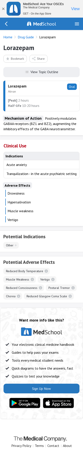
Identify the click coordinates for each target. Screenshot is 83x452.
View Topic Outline (41, 71)
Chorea (10, 296)
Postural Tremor (59, 288)
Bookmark (15, 58)
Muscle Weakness (17, 279)
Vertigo (45, 279)
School (44, 24)
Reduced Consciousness (21, 288)
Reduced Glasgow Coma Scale (47, 296)
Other (10, 245)
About (67, 445)
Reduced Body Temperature (24, 271)
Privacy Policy (21, 445)
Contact (53, 445)
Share (38, 58)
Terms (39, 445)
